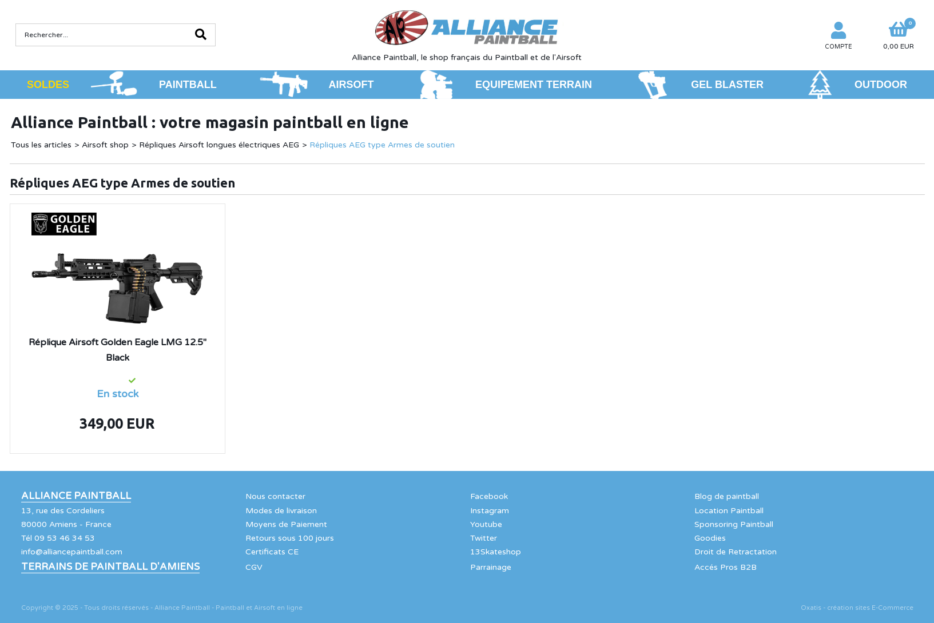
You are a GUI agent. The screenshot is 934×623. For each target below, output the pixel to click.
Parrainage (490, 567)
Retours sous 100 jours (289, 538)
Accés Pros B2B (725, 567)
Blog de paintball (726, 496)
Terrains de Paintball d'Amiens (110, 567)
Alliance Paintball (76, 496)
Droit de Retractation (735, 552)
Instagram (489, 511)
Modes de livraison (281, 511)
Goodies (710, 538)
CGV (254, 567)
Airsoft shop (105, 145)
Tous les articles (41, 145)
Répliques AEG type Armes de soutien (382, 145)
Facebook (489, 496)
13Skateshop (495, 552)
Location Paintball (729, 511)
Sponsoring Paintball (733, 524)
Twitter (483, 538)
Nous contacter (275, 496)
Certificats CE (272, 552)
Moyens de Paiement (286, 524)
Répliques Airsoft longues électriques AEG (219, 145)
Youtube (486, 524)
